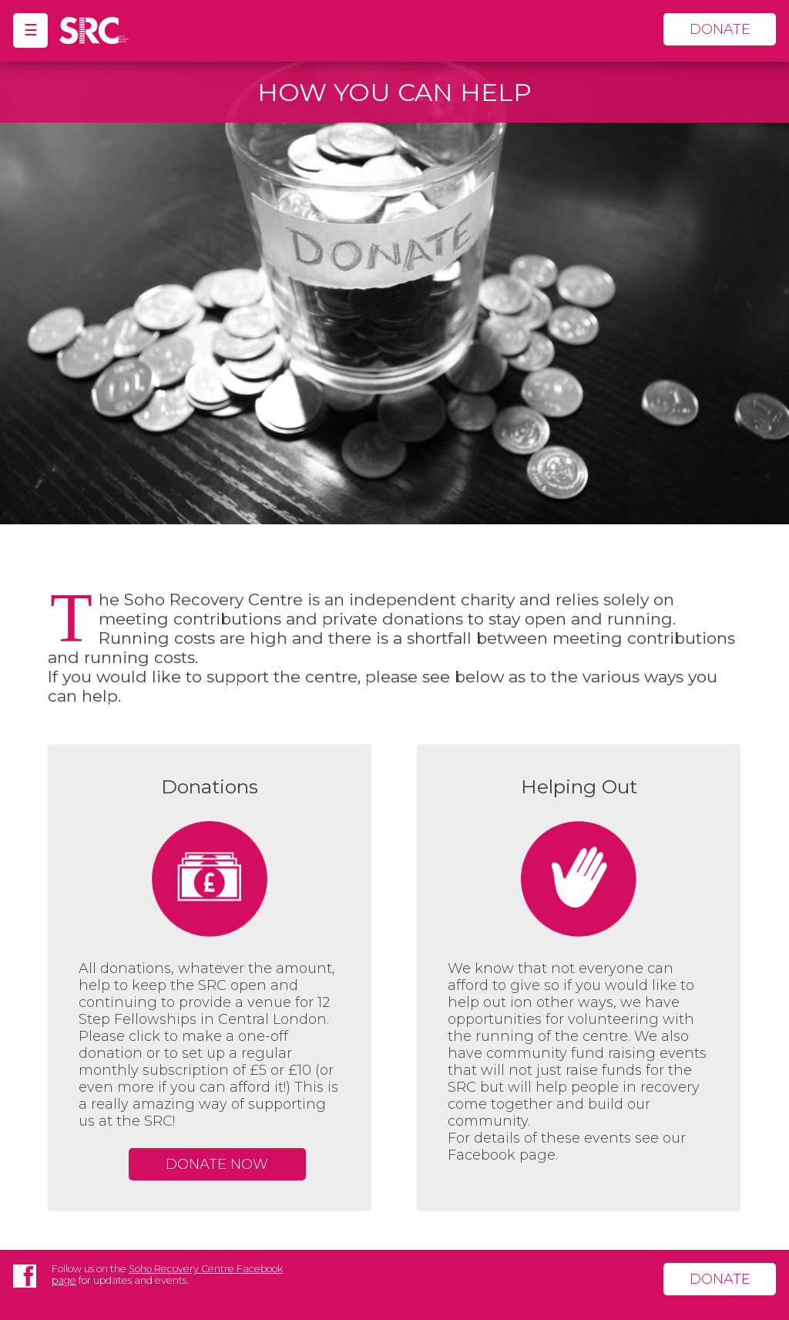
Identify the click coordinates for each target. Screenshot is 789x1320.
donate (720, 29)
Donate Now (217, 1164)
